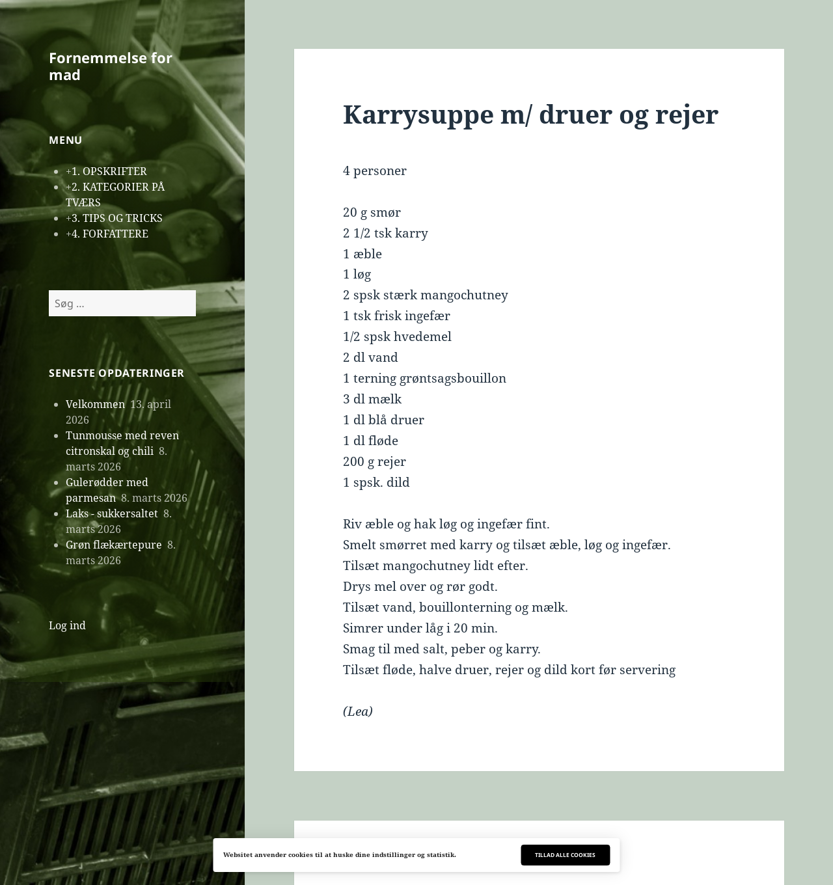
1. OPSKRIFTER (109, 171)
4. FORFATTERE (110, 233)
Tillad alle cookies (565, 854)
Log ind (67, 625)
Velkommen (95, 404)
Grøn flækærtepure (114, 545)
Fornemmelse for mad (110, 66)
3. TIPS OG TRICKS (117, 218)
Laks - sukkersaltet (112, 513)
